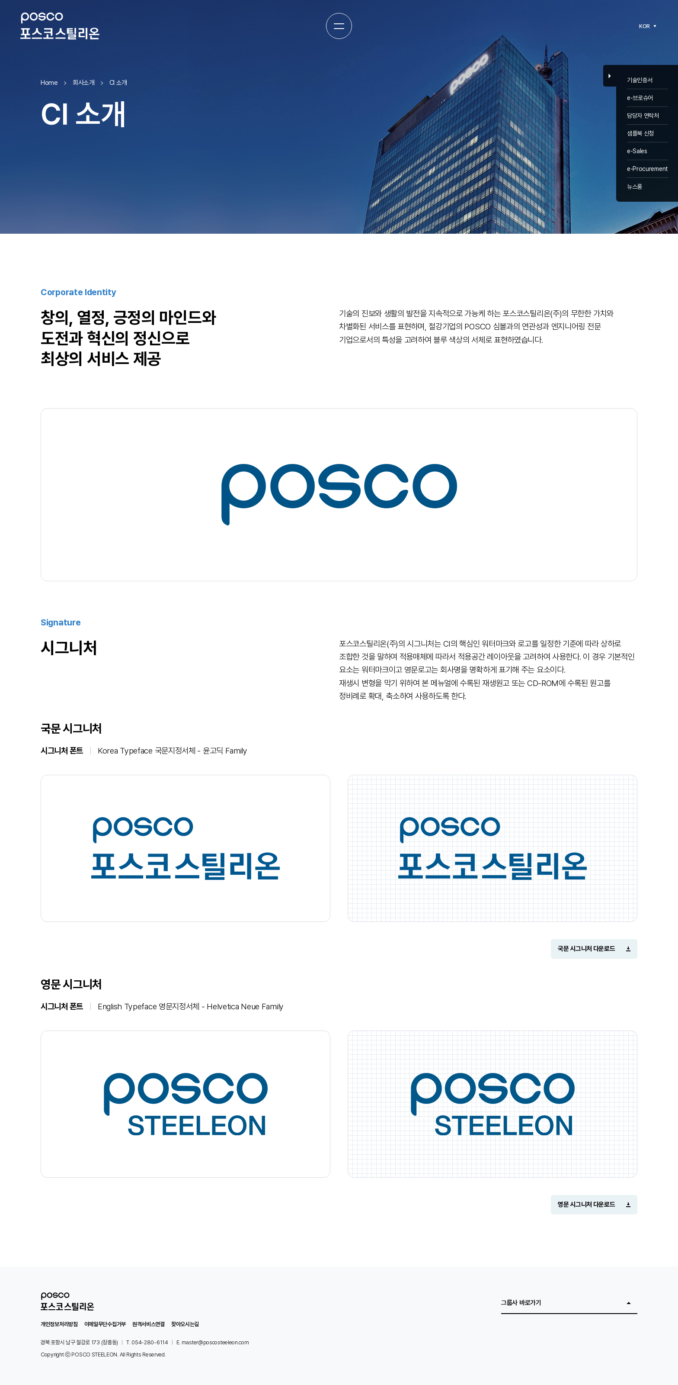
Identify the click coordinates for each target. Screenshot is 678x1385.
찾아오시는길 (185, 1324)
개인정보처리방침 (59, 1324)
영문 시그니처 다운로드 (586, 1204)
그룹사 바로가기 (521, 1303)
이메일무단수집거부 (105, 1324)
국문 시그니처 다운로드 (586, 949)
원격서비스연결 (148, 1324)
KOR (644, 26)
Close (609, 76)
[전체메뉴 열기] (339, 26)
